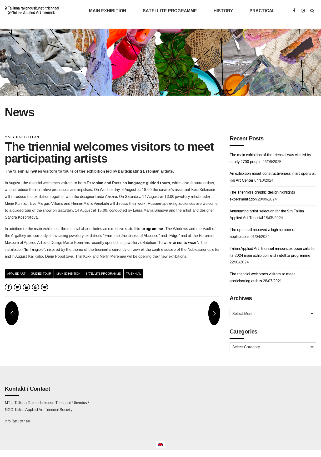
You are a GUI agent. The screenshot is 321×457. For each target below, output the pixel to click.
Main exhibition (22, 137)
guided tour (41, 273)
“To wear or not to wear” (177, 243)
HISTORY (223, 10)
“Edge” (174, 236)
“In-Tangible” (34, 249)
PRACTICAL (262, 10)
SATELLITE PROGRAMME (170, 10)
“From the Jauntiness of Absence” (131, 236)
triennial (133, 273)
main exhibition (68, 273)
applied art (16, 273)
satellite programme (103, 273)
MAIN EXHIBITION (107, 10)
